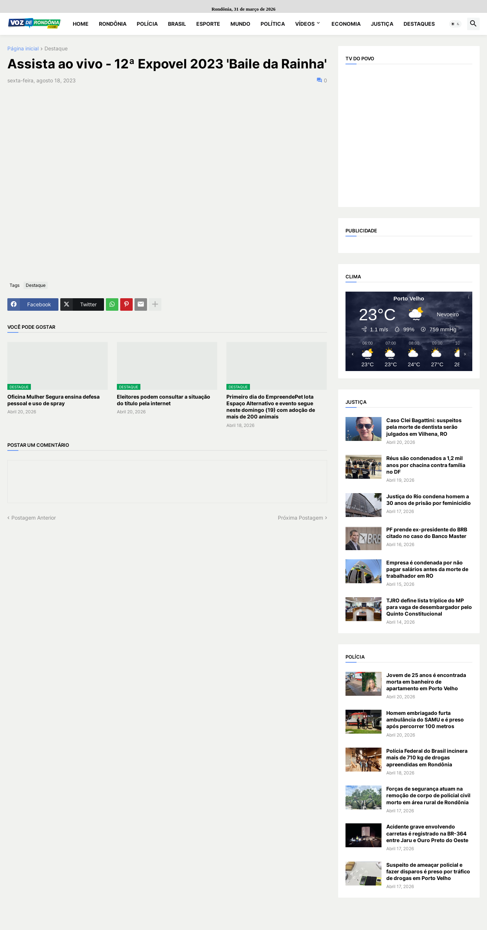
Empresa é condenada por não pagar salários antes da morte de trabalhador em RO (427, 569)
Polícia (147, 24)
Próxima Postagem (300, 517)
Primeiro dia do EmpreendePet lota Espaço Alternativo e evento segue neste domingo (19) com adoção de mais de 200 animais (270, 406)
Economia (346, 24)
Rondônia (112, 24)
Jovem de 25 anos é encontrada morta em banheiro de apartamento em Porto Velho (426, 681)
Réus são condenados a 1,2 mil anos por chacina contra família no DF (425, 464)
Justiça (382, 24)
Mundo (240, 24)
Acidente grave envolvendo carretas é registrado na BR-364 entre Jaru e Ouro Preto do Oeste (427, 833)
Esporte (208, 24)
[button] (455, 24)
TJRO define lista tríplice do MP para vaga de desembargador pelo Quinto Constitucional (429, 607)
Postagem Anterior (33, 517)
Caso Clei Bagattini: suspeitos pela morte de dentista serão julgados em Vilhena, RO (424, 427)
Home (81, 24)
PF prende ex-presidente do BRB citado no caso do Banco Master (426, 532)
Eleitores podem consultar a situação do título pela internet (163, 399)
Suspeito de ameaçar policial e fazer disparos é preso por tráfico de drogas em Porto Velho (428, 871)
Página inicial (23, 48)
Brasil (177, 24)
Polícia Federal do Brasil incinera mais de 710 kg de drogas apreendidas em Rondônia (427, 757)
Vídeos (305, 24)
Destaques (419, 24)
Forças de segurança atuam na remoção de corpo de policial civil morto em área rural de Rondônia (428, 795)
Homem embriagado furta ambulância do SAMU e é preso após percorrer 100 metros (425, 719)
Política (273, 24)
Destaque (56, 48)
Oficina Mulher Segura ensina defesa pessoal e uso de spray (53, 399)
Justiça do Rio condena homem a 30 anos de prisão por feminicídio (428, 499)
